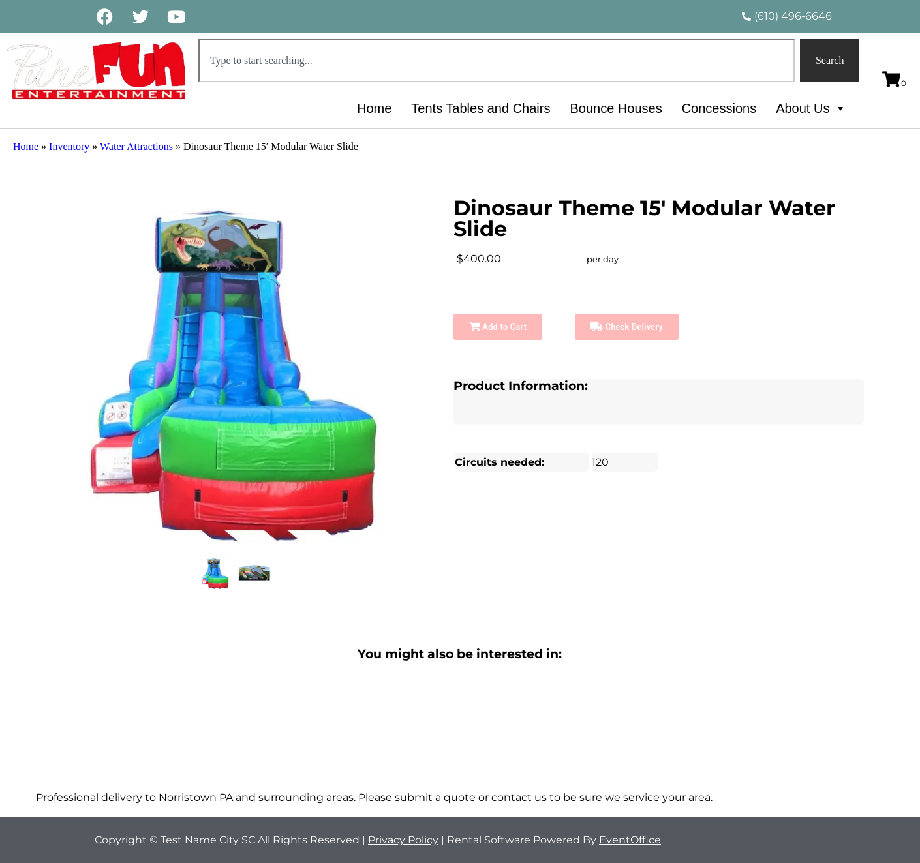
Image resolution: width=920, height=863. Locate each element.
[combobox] (496, 60)
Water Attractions (136, 146)
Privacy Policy (403, 840)
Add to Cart (498, 327)
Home (374, 108)
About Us (811, 108)
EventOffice (630, 840)
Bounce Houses (616, 108)
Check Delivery (626, 327)
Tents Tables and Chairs (480, 108)
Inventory (69, 146)
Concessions (719, 108)
